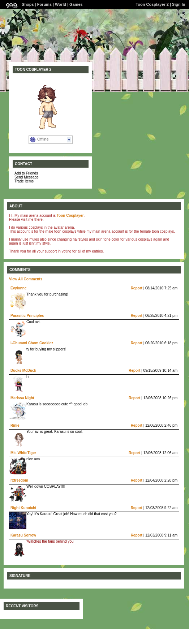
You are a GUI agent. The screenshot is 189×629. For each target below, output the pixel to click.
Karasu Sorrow (23, 535)
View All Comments (25, 279)
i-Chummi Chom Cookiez (31, 343)
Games (76, 4)
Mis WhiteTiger (23, 453)
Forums (44, 4)
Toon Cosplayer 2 (152, 4)
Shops (28, 4)
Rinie (14, 425)
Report (136, 288)
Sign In (178, 4)
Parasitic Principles (27, 316)
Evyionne (18, 288)
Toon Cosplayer (70, 215)
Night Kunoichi (23, 508)
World (60, 4)
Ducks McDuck (23, 370)
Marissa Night (22, 398)
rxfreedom (19, 480)
